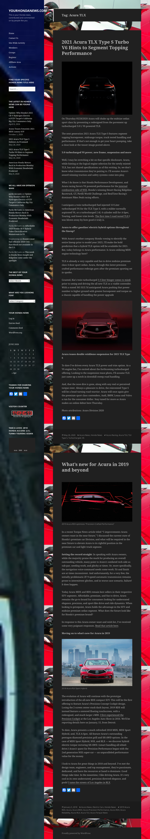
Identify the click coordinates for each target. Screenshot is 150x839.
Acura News (84, 435)
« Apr (14, 373)
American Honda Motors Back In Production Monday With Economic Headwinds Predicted (21, 215)
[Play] (12, 450)
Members (13, 47)
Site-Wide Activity (17, 43)
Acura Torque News (99, 812)
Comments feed (16, 328)
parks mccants (15, 194)
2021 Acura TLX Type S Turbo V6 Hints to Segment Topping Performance (21, 152)
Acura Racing (112, 435)
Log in (11, 318)
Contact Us (13, 38)
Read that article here (106, 625)
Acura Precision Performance (96, 810)
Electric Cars (98, 807)
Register (12, 57)
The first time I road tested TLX (112, 216)
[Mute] (29, 450)
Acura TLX (123, 435)
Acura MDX (77, 810)
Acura (68, 810)
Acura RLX (75, 812)
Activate (12, 67)
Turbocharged (74, 438)
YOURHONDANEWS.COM (28, 10)
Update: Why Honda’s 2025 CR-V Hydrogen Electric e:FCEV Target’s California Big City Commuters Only (21, 199)
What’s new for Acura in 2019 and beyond (95, 467)
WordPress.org (15, 332)
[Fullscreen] (33, 450)
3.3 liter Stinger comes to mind (114, 279)
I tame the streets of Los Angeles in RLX (89, 782)
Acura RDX (114, 810)
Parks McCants (15, 210)
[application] (22, 445)
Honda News (96, 435)
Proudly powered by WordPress (76, 833)
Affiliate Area (15, 62)
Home (11, 33)
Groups (12, 52)
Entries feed (14, 323)
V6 (83, 438)
